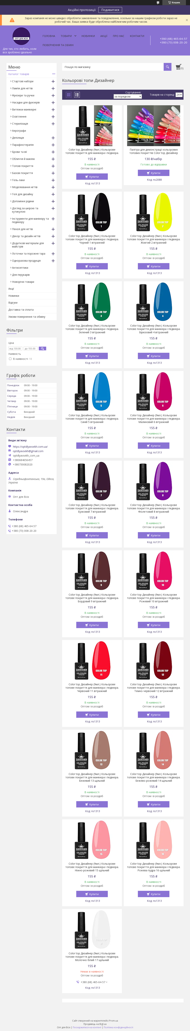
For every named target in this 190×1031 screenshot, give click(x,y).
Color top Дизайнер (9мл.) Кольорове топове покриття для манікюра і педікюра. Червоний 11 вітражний (92, 688)
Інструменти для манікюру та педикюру (30, 220)
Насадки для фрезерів (26, 102)
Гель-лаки (18, 180)
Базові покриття (22, 173)
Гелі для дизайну (22, 194)
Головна (48, 36)
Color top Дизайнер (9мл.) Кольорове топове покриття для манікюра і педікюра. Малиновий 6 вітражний (153, 419)
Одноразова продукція (26, 260)
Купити (94, 176)
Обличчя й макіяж (23, 159)
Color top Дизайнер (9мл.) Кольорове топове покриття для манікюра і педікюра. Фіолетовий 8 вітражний (153, 508)
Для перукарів (21, 274)
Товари (66, 36)
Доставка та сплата (21, 309)
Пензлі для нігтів (22, 229)
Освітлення (19, 116)
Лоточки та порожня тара (28, 253)
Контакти (137, 36)
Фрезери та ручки (23, 95)
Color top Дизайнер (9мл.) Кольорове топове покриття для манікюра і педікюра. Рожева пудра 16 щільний (153, 867)
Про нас (118, 36)
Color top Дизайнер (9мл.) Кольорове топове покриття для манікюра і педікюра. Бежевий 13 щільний (92, 777)
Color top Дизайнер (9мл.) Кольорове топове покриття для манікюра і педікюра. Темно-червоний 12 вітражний (153, 688)
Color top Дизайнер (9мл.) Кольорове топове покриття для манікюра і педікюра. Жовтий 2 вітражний (153, 239)
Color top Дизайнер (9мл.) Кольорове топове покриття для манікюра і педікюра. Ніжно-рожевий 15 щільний (92, 867)
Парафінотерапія (23, 144)
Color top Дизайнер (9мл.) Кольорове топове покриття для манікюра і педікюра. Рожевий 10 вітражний (153, 598)
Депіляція (18, 137)
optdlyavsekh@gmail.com (28, 451)
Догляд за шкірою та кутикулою (25, 209)
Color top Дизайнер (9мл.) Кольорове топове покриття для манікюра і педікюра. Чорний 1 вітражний (92, 239)
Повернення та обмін (57, 45)
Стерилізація (20, 123)
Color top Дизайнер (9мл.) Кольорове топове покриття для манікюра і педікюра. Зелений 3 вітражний (92, 329)
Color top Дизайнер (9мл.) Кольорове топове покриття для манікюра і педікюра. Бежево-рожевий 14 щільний (153, 777)
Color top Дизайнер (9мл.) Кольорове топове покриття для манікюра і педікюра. (92, 151)
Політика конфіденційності (118, 1027)
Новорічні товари (23, 282)
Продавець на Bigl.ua (95, 1024)
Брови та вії (19, 152)
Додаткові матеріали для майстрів (28, 244)
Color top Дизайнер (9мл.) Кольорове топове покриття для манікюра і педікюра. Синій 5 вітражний (92, 419)
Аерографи (19, 130)
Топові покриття (22, 166)
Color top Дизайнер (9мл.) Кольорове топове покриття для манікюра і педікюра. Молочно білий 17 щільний (92, 957)
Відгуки (12, 302)
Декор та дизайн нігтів (26, 236)
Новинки (88, 36)
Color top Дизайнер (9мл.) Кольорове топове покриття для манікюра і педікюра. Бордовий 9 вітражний (92, 598)
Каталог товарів (18, 74)
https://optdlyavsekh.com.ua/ (30, 446)
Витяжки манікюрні (24, 109)
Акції (103, 36)
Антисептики (20, 267)
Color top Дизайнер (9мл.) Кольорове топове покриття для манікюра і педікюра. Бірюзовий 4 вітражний (153, 329)
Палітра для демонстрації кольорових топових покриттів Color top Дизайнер (153, 151)
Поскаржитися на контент (87, 1027)
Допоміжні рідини (23, 201)
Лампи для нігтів (22, 88)
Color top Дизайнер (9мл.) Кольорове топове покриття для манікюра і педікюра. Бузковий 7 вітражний (92, 508)
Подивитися (110, 10)
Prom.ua (113, 1020)
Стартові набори (22, 81)
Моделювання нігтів (24, 187)
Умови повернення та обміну (26, 316)
